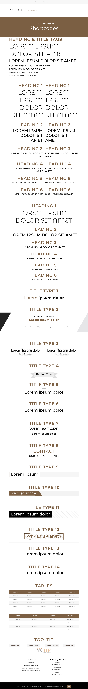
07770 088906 (59, 10)
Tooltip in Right (33, 645)
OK (69, 686)
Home (37, 24)
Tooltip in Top (15, 645)
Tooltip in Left (69, 645)
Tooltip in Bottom (52, 645)
